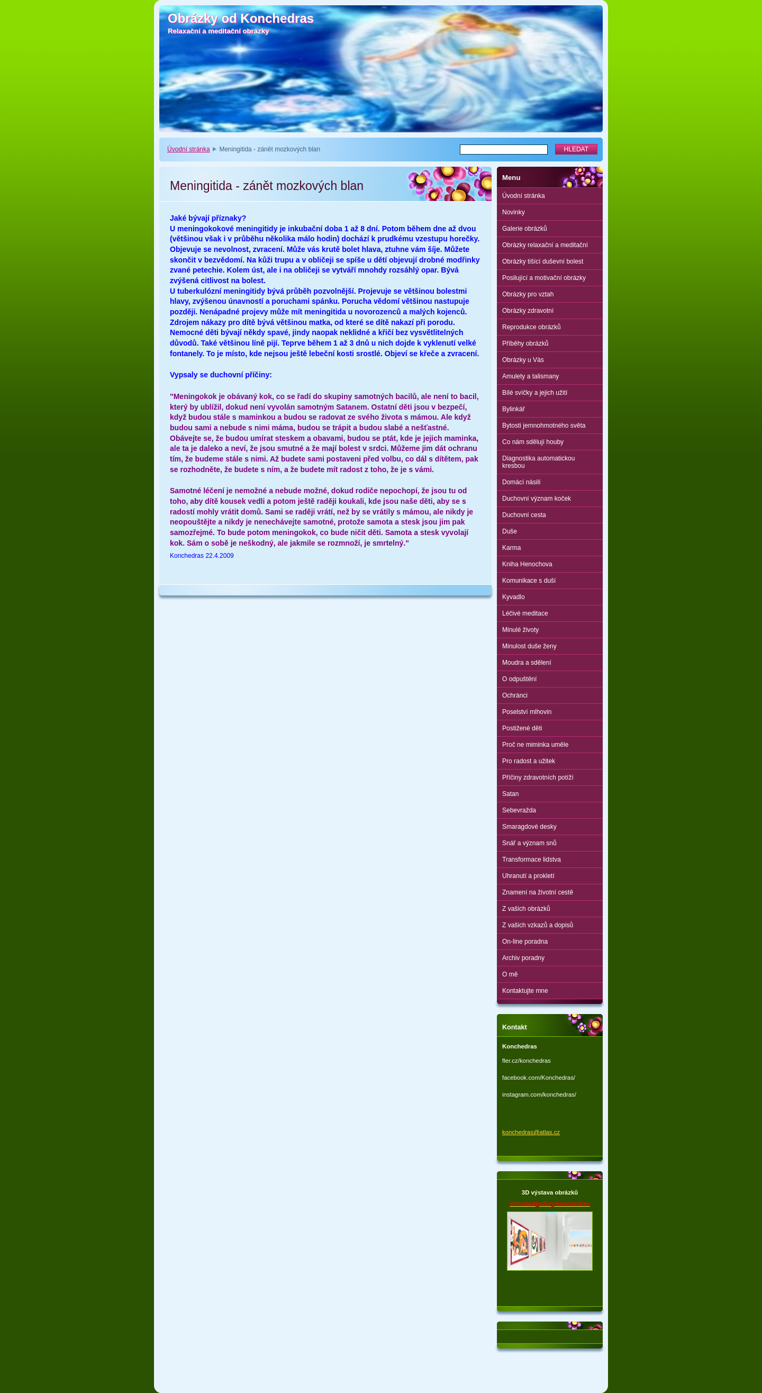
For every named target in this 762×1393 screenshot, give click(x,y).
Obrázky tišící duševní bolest (542, 261)
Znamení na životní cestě (537, 892)
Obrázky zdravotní (528, 310)
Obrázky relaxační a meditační (545, 245)
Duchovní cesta (524, 515)
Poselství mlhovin (526, 712)
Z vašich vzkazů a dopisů (537, 925)
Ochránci (515, 695)
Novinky (513, 212)
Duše (509, 531)
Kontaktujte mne (525, 990)
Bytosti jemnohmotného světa (543, 425)
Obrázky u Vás (523, 360)
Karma (511, 547)
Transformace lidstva (531, 859)
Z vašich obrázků (526, 908)
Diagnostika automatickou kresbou (538, 462)
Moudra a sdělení (526, 662)
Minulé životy (520, 630)
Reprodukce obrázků (531, 327)
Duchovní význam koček (536, 498)
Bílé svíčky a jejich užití (534, 392)
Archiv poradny (523, 958)
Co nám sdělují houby (533, 442)
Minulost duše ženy (529, 646)
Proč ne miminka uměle (535, 744)
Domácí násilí (521, 482)
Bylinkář (513, 409)
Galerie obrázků (524, 228)
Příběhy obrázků (525, 343)
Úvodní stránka (188, 149)
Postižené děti (522, 728)
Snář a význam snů (529, 843)
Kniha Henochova (527, 564)
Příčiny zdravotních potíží (538, 777)
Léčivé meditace (525, 613)
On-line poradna (525, 941)
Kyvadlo (513, 597)
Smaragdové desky (529, 826)
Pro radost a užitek (528, 761)
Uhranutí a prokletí (528, 876)
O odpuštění (519, 679)
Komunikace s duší (529, 580)
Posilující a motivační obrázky (544, 278)
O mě (510, 974)
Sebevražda (519, 810)
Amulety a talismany (530, 376)
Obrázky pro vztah (528, 294)
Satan (510, 794)
